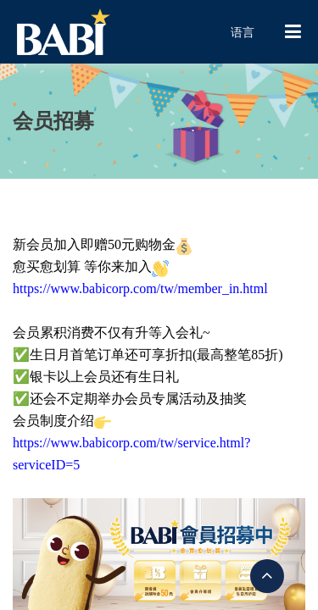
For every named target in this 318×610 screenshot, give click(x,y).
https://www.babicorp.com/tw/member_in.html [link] (140, 288)
